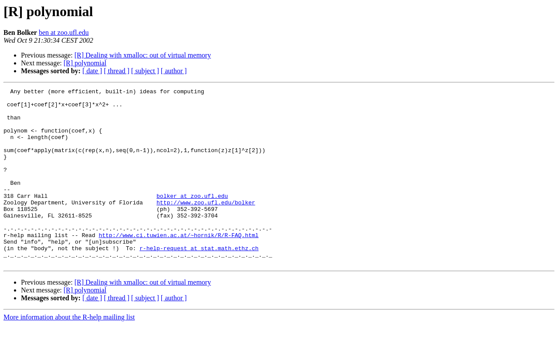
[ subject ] (145, 71)
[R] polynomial (85, 63)
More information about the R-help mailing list (69, 352)
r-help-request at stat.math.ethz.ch (199, 281)
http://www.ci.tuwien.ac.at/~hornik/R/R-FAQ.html (179, 265)
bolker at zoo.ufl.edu (192, 218)
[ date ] (92, 71)
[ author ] (174, 71)
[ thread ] (116, 71)
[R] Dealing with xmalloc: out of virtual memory (143, 55)
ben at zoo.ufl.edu (64, 32)
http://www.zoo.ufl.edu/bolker (206, 226)
